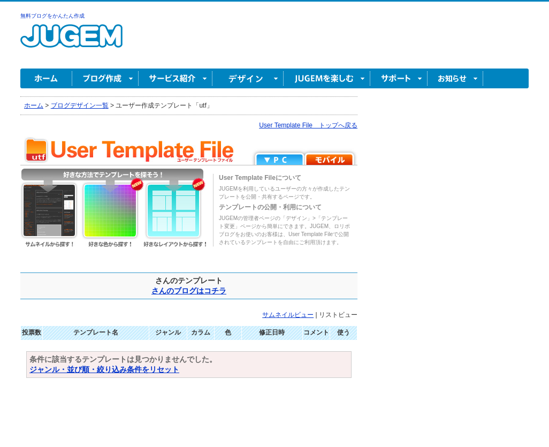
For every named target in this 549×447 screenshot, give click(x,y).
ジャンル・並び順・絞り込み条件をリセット (104, 369)
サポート (399, 78)
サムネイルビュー (288, 315)
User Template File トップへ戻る (308, 125)
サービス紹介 (175, 78)
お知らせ (455, 78)
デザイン (248, 78)
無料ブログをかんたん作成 (52, 16)
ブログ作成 (105, 78)
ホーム (46, 78)
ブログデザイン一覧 (80, 105)
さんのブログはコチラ (188, 290)
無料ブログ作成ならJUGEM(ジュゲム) (71, 42)
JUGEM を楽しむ (327, 78)
